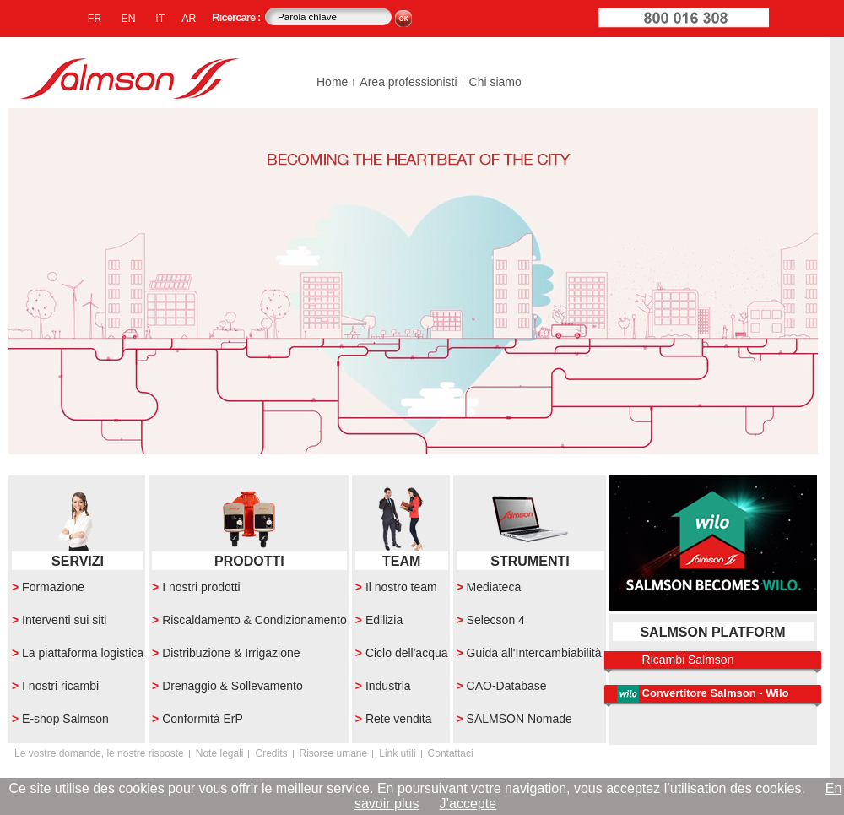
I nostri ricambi (60, 686)
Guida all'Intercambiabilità (534, 653)
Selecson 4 (496, 620)
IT (160, 18)
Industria (388, 686)
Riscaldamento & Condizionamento (254, 620)
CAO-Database (507, 686)
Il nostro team (401, 587)
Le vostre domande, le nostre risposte (99, 753)
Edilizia (384, 620)
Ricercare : (237, 17)
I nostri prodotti (201, 587)
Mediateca (494, 587)
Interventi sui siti (64, 620)
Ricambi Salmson (688, 659)
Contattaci (450, 753)
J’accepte (467, 803)
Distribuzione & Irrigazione (231, 653)
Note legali (220, 753)
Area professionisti (408, 82)
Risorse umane (334, 753)
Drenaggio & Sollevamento (232, 686)
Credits (271, 753)
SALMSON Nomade (519, 718)
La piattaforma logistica (82, 653)
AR (188, 18)
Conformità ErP (202, 718)
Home (332, 82)
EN (129, 18)
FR (94, 18)
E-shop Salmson (65, 718)
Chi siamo (495, 82)
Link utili (397, 753)
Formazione (53, 587)
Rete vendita (398, 718)
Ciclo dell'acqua (406, 653)
